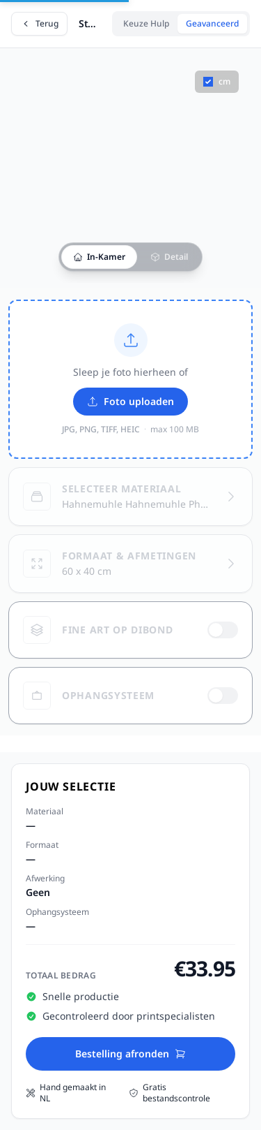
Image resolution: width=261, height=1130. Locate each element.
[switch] (222, 630)
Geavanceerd (212, 23)
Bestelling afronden (130, 1053)
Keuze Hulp (146, 23)
